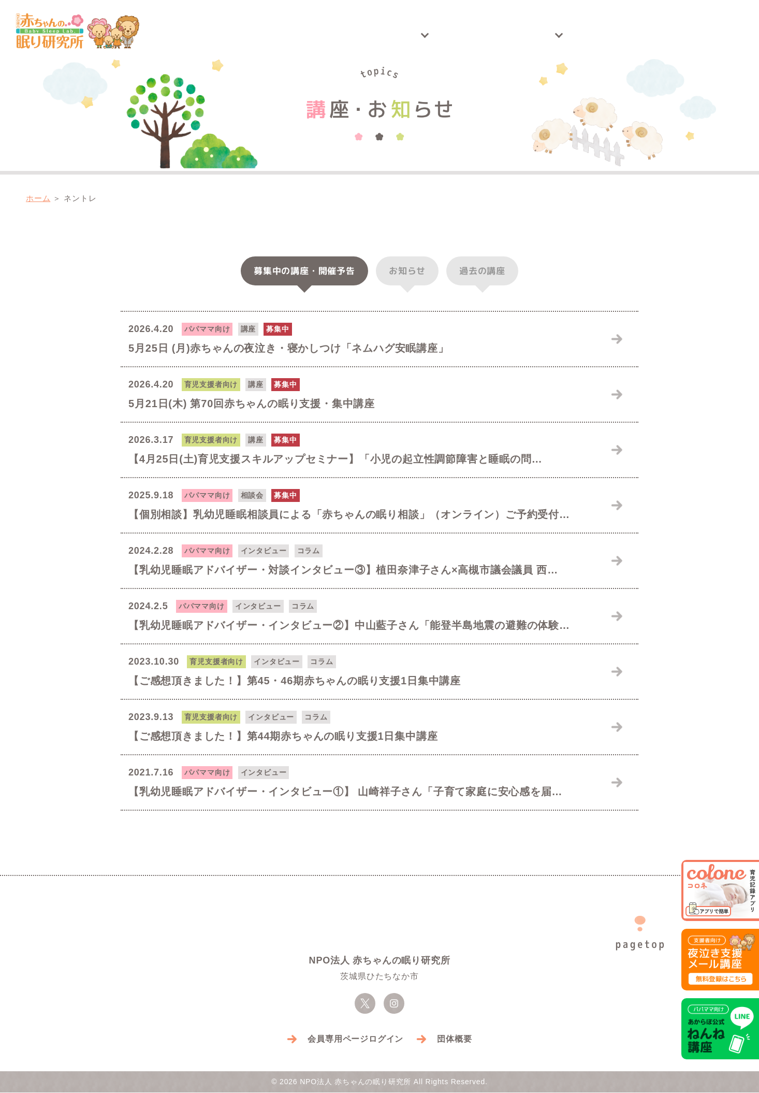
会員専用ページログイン (355, 1039)
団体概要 (454, 1039)
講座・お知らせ (321, 35)
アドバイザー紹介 (592, 35)
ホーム (38, 198)
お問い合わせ (694, 35)
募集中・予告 (304, 271)
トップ (244, 35)
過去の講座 (482, 271)
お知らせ (407, 271)
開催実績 (416, 35)
